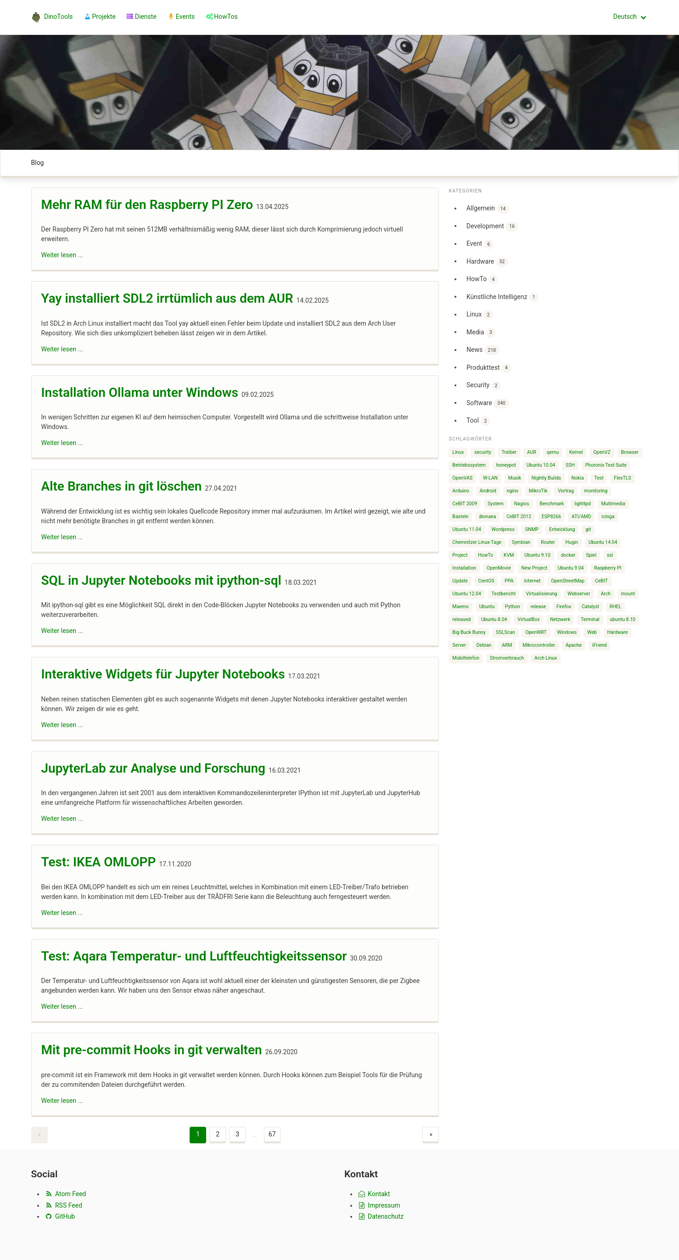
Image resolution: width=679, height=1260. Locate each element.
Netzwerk (560, 619)
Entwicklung (562, 529)
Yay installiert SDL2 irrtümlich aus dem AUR (167, 298)
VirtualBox (528, 619)
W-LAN (490, 478)
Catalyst (590, 607)
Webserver (578, 594)
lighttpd (582, 504)
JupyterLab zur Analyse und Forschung (153, 768)
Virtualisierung (541, 594)
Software (487, 403)
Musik (514, 478)
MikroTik (538, 491)
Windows (567, 632)
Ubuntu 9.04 (571, 568)
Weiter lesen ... (62, 255)
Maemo (460, 607)
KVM (509, 555)
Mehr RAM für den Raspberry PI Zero (147, 204)
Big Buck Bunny (468, 632)
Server (459, 645)
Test (598, 478)
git (588, 529)
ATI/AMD (581, 517)
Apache (574, 645)
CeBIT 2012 (518, 517)
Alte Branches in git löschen (121, 486)
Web (592, 632)
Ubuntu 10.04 (541, 465)
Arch (605, 594)
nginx (512, 491)
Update (459, 581)
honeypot (506, 465)
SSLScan (505, 632)
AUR (531, 452)
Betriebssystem (469, 465)
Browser (629, 452)
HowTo (482, 279)
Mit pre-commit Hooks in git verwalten (151, 1049)
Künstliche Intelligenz (502, 297)
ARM (507, 645)
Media (481, 333)
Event (480, 244)
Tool (478, 421)
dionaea (487, 517)
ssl (610, 555)
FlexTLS (622, 478)
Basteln (460, 517)
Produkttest (488, 368)
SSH (570, 465)
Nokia (578, 478)
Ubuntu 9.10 (537, 555)
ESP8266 (551, 517)
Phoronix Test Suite (606, 465)
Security (483, 385)
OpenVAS (462, 478)
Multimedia (613, 504)
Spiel (591, 555)
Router (548, 542)
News (482, 350)
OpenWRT (535, 632)
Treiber (509, 452)
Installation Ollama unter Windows (139, 392)
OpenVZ (601, 452)
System (496, 504)
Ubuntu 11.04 (466, 529)
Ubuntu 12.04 (466, 594)
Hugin (572, 542)
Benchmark (551, 504)
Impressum (378, 1205)
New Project (534, 568)
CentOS (486, 581)
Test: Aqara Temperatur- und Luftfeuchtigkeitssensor (194, 956)
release (538, 607)
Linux (479, 315)
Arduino (460, 491)
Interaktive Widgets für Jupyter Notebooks (163, 674)
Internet (532, 581)
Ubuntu (487, 607)
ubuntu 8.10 (622, 619)
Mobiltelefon (465, 658)
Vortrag (566, 491)
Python (512, 607)
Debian (484, 645)
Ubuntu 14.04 (603, 542)
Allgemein (487, 209)
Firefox (563, 607)
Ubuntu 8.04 (494, 619)
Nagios (521, 504)
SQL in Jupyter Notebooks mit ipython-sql (161, 580)
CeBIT (601, 581)
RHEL (616, 607)
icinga (607, 517)
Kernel (576, 452)
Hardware (487, 262)
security (482, 452)
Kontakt (373, 1194)
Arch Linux (545, 658)
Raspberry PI (607, 568)
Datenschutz (380, 1216)
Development (492, 227)
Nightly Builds (546, 478)
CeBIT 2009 (464, 504)
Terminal (590, 619)
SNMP (532, 529)
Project (459, 555)
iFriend (599, 645)
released (461, 619)
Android (487, 491)
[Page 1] (198, 1135)
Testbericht (504, 594)
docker (568, 555)
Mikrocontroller (538, 645)
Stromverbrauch (507, 658)
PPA (509, 581)
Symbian (521, 542)
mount (628, 594)
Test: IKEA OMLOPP (98, 862)
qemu (553, 452)
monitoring (596, 491)
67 (272, 1134)
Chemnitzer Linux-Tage (476, 542)
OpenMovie (499, 568)
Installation (464, 568)
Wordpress (503, 529)
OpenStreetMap (567, 581)
